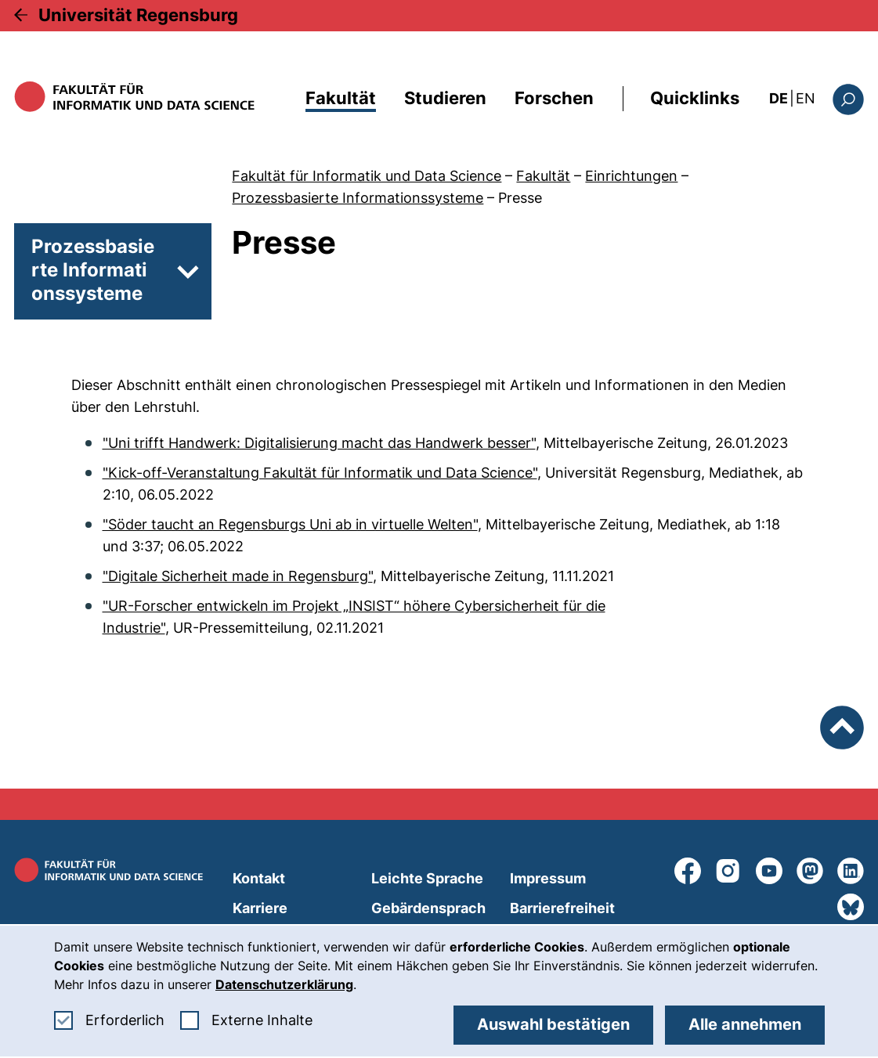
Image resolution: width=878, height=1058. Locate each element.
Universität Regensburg (138, 15)
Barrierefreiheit (562, 908)
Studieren (445, 98)
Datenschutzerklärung (284, 984)
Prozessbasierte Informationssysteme (357, 198)
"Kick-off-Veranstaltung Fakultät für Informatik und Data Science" (320, 472)
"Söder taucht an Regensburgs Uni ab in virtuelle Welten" (290, 524)
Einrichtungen (631, 176)
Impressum (548, 878)
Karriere (260, 908)
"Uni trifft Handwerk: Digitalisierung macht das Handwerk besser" (319, 443)
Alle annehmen (744, 1024)
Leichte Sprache (427, 878)
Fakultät (340, 98)
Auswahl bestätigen (553, 1024)
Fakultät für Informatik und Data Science (366, 176)
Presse (520, 198)
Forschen (554, 98)
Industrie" (134, 627)
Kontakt (259, 878)
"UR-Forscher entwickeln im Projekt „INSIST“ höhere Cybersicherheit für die (354, 606)
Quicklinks (694, 98)
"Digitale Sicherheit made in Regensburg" (238, 576)
